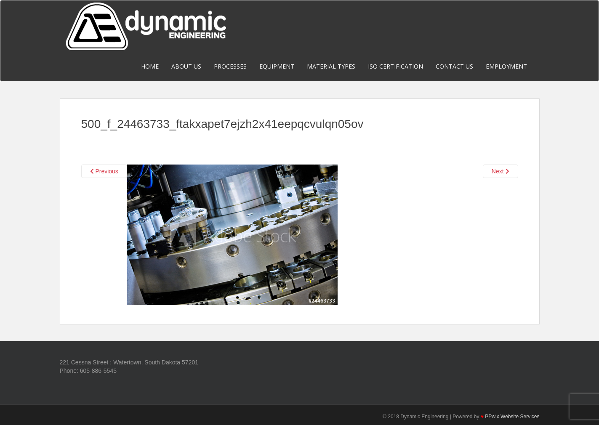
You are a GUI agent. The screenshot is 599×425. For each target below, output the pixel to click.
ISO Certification (395, 66)
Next (500, 171)
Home (150, 66)
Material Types (331, 66)
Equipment (276, 66)
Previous (104, 171)
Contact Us (454, 66)
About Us (186, 66)
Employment (506, 66)
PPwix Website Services (512, 417)
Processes (230, 66)
